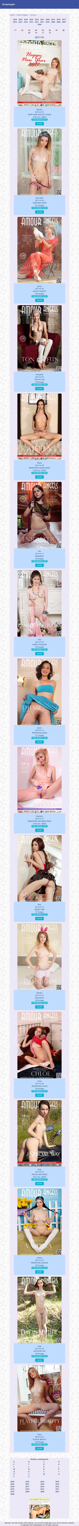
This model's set (39, 119)
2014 (26, 22)
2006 (39, 24)
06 (50, 30)
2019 (53, 19)
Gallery (39, 124)
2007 (64, 22)
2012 (37, 22)
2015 (20, 22)
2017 (64, 19)
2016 (15, 22)
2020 (48, 19)
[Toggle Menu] (76, 4)
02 (22, 30)
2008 (58, 22)
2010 (48, 22)
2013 (31, 22)
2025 (20, 19)
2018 (58, 19)
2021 (42, 19)
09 (29, 33)
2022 (37, 19)
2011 (42, 22)
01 (15, 30)
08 (63, 30)
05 (43, 30)
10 (36, 33)
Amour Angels (22, 15)
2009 (53, 22)
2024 (26, 19)
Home (12, 15)
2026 (15, 19)
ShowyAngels (8, 4)
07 (57, 30)
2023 (31, 19)
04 (36, 30)
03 (29, 30)
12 (50, 33)
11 (43, 33)
